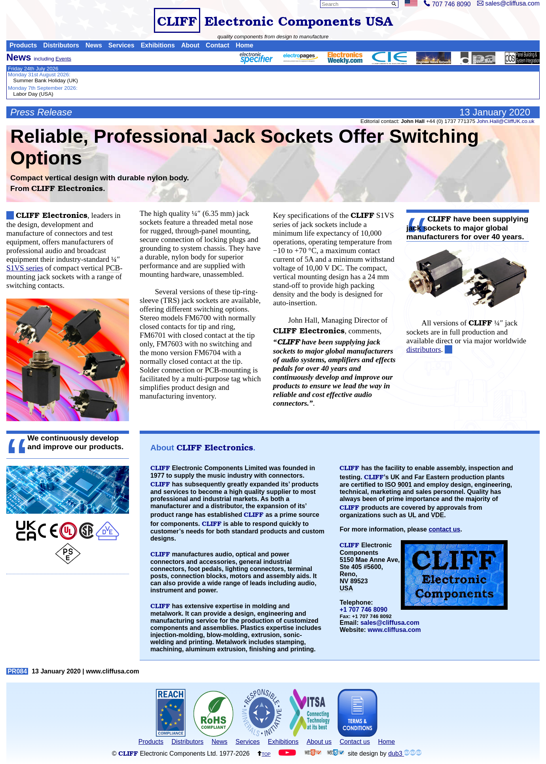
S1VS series (24, 268)
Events (63, 59)
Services (121, 45)
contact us (444, 529)
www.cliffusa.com (394, 629)
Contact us (355, 741)
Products (23, 45)
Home (244, 45)
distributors (423, 349)
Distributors (61, 45)
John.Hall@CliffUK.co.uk (506, 121)
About (190, 45)
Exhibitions (158, 45)
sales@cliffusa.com (389, 622)
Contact (217, 45)
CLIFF (177, 20)
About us (319, 741)
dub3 (404, 753)
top (264, 753)
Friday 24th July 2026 (33, 69)
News (93, 45)
